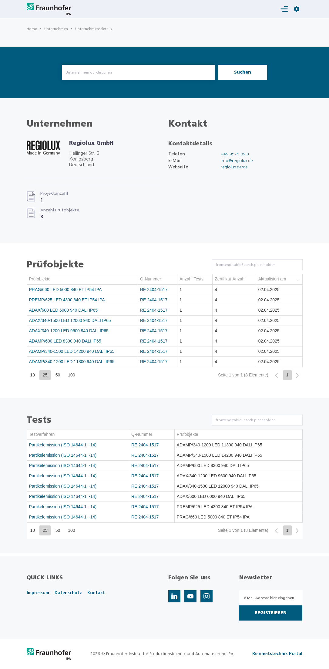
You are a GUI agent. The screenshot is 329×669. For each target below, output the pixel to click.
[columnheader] (82, 279)
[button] (276, 375)
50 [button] (57, 375)
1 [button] (287, 375)
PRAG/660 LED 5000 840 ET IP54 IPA (65, 289)
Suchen (242, 72)
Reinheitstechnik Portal (277, 654)
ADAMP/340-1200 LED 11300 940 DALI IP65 (72, 361)
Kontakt (96, 593)
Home (32, 29)
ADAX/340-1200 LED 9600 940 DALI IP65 (69, 330)
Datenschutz (68, 593)
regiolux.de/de (234, 167)
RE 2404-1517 (153, 289)
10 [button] (32, 375)
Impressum (38, 593)
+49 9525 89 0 (235, 154)
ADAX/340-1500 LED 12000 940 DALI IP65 (70, 320)
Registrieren (271, 613)
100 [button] (71, 375)
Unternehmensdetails (93, 29)
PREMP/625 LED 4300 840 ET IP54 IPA (67, 299)
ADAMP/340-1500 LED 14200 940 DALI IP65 (72, 351)
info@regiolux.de (237, 161)
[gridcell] (82, 290)
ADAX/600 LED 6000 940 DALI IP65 (63, 310)
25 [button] (45, 375)
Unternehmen (56, 29)
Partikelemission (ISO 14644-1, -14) (63, 444)
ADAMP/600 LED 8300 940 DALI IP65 (65, 341)
